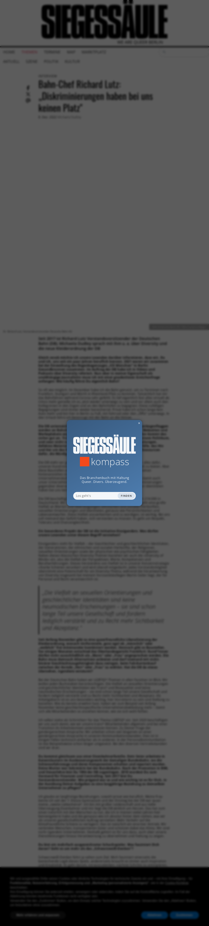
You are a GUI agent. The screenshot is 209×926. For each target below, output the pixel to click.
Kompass (110, 462)
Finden (126, 495)
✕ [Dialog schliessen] (129, 423)
